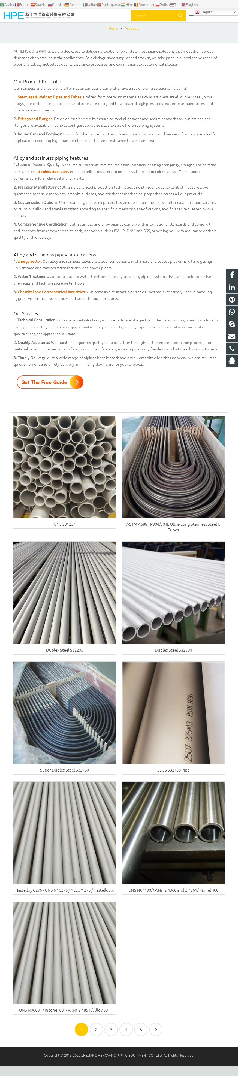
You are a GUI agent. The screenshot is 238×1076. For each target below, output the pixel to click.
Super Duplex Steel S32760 (64, 780)
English (203, 12)
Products (119, 27)
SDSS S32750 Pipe (173, 780)
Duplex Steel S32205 (64, 660)
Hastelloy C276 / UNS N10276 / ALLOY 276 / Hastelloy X (64, 900)
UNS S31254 (65, 534)
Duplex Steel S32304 (173, 660)
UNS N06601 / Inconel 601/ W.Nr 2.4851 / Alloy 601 (64, 1020)
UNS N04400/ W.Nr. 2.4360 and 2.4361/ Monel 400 (173, 900)
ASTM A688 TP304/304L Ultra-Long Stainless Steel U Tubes (173, 537)
